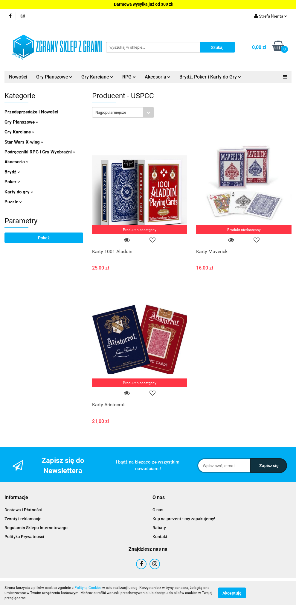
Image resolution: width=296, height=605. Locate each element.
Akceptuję (232, 593)
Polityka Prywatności (24, 536)
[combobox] (123, 112)
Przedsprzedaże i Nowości (31, 112)
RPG (129, 77)
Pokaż (44, 237)
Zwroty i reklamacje (23, 518)
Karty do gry (18, 192)
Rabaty (159, 527)
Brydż (12, 172)
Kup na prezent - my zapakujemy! (183, 518)
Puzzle (13, 201)
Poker (12, 181)
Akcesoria (157, 77)
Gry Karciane (97, 77)
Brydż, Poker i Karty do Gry (210, 77)
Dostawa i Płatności (23, 509)
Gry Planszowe (54, 77)
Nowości (18, 77)
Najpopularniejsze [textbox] (110, 112)
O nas (157, 509)
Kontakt (159, 536)
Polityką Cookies (87, 588)
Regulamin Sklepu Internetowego (36, 527)
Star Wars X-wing (23, 142)
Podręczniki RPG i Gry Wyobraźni (39, 152)
